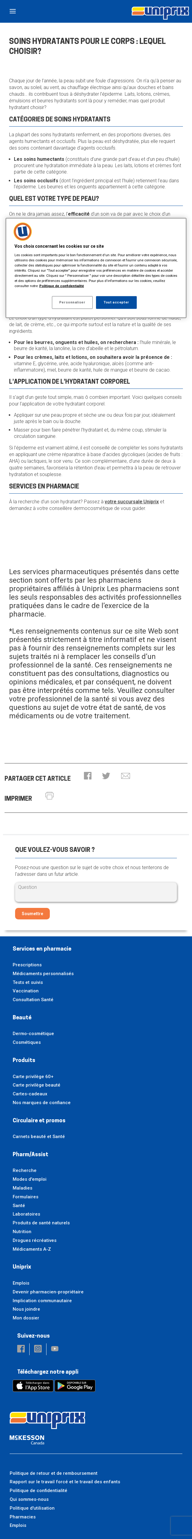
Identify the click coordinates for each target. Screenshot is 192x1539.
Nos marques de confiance (42, 1102)
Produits (24, 1061)
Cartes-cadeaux (30, 1094)
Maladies (22, 1188)
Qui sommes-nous (29, 1499)
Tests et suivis (28, 982)
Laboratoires (26, 1214)
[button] (87, 776)
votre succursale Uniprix (132, 502)
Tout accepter (116, 302)
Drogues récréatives (34, 1240)
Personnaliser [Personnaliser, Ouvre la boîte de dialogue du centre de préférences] (72, 302)
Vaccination (26, 991)
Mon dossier (26, 1318)
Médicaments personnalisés (43, 973)
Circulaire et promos (39, 1121)
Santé (19, 1205)
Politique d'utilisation (32, 1508)
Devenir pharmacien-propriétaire (48, 1292)
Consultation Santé (33, 999)
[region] (96, 268)
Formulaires (25, 1197)
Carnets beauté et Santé (39, 1136)
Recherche (25, 1170)
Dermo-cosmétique (33, 1033)
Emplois (21, 1283)
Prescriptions (27, 965)
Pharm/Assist (30, 1155)
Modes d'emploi (29, 1179)
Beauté (22, 1018)
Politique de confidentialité (38, 1490)
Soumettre (32, 913)
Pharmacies (23, 1517)
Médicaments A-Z (32, 1249)
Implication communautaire (42, 1300)
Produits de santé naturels (41, 1223)
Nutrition (22, 1231)
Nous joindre (26, 1309)
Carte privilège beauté (36, 1085)
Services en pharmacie (42, 949)
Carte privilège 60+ (33, 1076)
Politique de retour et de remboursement (54, 1473)
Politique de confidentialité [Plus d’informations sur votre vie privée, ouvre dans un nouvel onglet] (61, 286)
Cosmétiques (27, 1042)
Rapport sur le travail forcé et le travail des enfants (65, 1481)
